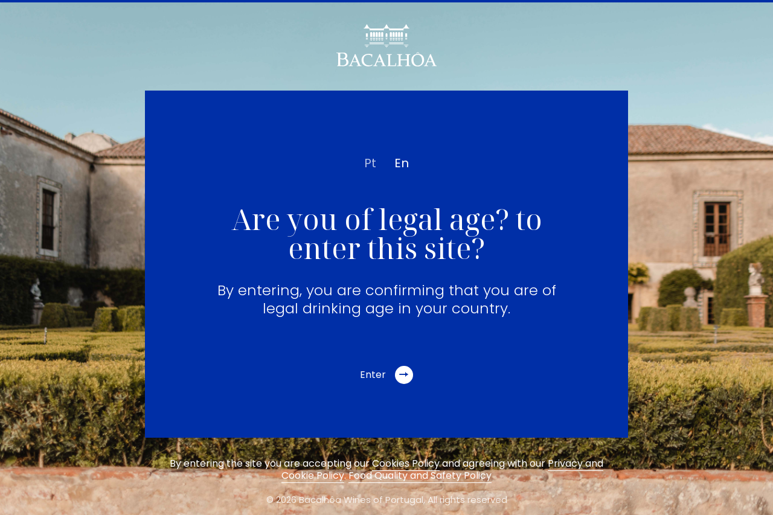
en (401, 163)
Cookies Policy (406, 463)
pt (370, 163)
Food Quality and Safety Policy (420, 475)
